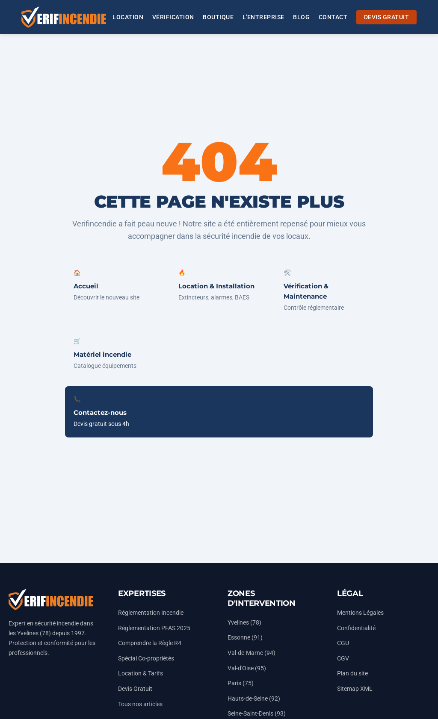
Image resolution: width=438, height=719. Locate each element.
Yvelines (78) (244, 622)
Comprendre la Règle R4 (149, 643)
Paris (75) (241, 683)
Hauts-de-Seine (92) (254, 698)
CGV (343, 658)
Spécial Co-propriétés (146, 658)
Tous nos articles (140, 704)
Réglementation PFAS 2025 (154, 628)
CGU (343, 643)
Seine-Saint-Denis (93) (257, 713)
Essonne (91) (245, 637)
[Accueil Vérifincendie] (63, 17)
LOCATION (127, 17)
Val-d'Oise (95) (247, 668)
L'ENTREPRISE (263, 17)
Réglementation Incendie (150, 612)
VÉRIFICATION (173, 17)
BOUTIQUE (218, 17)
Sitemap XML (355, 689)
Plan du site (352, 673)
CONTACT (333, 17)
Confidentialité (356, 628)
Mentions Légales (360, 612)
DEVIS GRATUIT (386, 17)
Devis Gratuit (135, 689)
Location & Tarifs (140, 673)
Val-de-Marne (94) (251, 653)
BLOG (301, 17)
